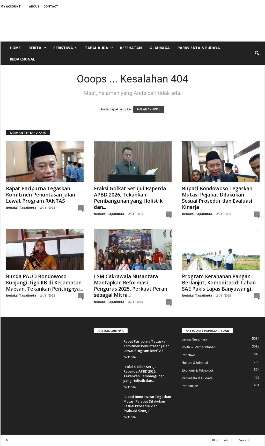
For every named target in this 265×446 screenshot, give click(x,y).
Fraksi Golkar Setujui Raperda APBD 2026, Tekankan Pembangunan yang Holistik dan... (130, 197)
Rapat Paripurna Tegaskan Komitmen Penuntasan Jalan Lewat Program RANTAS (40, 194)
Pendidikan (190, 386)
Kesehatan (131, 47)
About (34, 6)
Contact (50, 6)
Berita (37, 48)
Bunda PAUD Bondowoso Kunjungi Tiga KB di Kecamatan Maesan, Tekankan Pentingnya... (44, 282)
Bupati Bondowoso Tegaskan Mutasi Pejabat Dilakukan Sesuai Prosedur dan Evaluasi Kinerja (217, 197)
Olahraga (160, 47)
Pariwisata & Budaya (199, 47)
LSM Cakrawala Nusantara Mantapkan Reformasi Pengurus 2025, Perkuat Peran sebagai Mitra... (130, 285)
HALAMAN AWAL (148, 109)
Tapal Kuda (99, 48)
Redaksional (22, 59)
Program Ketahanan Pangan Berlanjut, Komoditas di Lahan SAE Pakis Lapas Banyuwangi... (219, 282)
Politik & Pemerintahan (199, 347)
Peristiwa (65, 48)
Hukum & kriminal (195, 363)
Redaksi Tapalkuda (21, 207)
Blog (215, 440)
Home (15, 47)
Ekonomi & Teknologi (197, 370)
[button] (257, 53)
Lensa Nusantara (194, 339)
